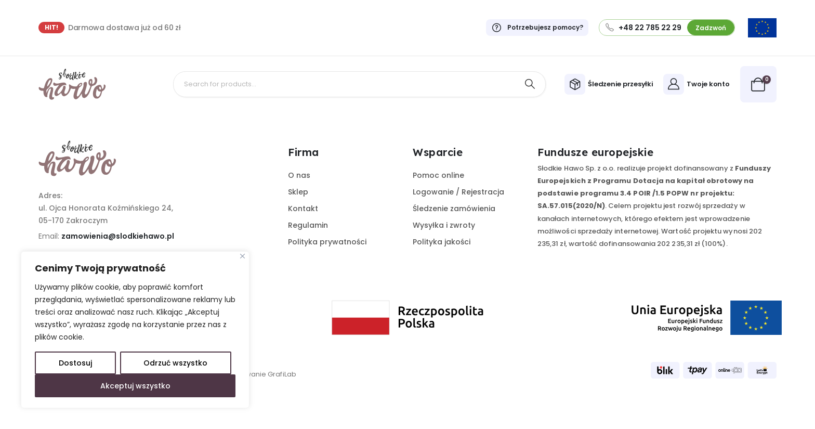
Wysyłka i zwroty (444, 225)
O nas (299, 175)
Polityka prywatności (327, 242)
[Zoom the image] (762, 24)
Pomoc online (438, 175)
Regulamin (308, 225)
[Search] (530, 84)
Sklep (298, 192)
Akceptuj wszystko (135, 386)
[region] (135, 329)
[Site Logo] (72, 84)
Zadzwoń (710, 27)
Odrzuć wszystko (175, 363)
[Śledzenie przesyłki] (610, 84)
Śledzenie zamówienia (454, 208)
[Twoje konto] (697, 84)
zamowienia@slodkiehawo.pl (117, 236)
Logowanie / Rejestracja (458, 192)
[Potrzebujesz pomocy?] (532, 27)
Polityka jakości (441, 242)
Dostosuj (75, 363)
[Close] (242, 256)
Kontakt (303, 208)
